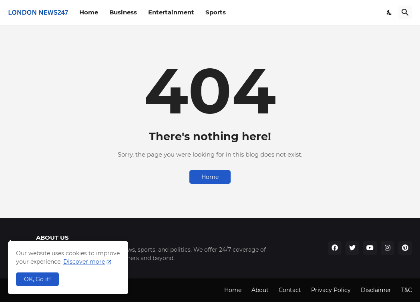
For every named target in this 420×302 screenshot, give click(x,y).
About (260, 290)
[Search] (405, 12)
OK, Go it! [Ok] (37, 279)
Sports (215, 12)
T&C (406, 290)
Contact (290, 290)
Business (123, 12)
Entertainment (171, 12)
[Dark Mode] (389, 12)
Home (88, 12)
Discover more (84, 261)
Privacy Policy (331, 290)
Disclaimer (376, 290)
